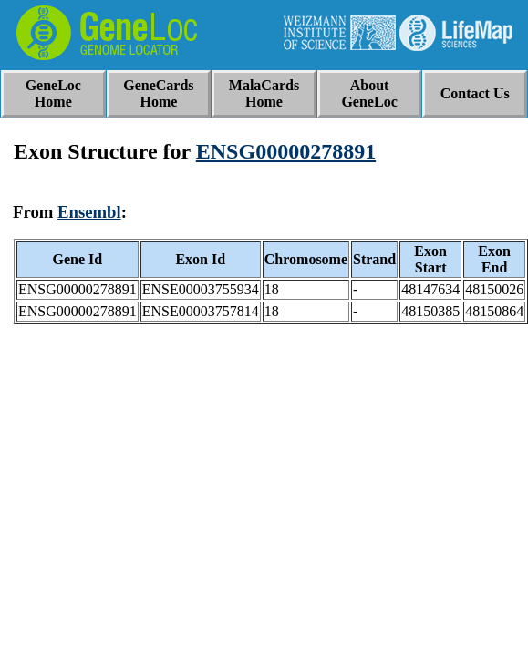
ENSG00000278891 (286, 151)
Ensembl (89, 211)
